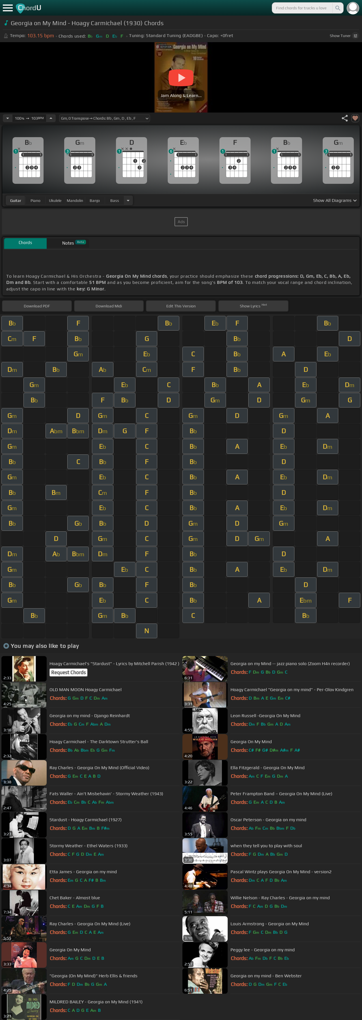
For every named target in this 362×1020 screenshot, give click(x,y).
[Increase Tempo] (51, 118)
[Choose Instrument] (128, 200)
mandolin (75, 200)
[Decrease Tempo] (7, 118)
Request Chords (68, 672)
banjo (95, 200)
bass (114, 200)
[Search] (337, 8)
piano (35, 200)
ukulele (55, 200)
